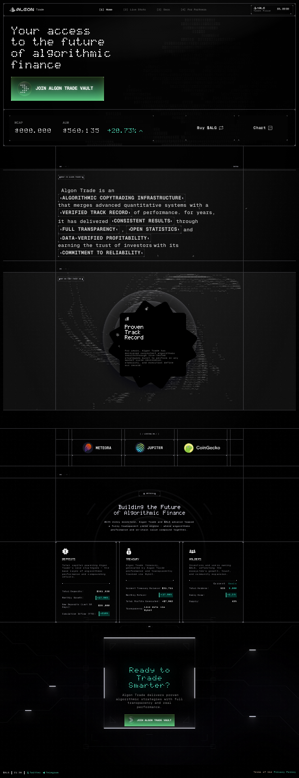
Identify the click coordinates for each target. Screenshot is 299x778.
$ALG (6, 772)
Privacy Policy (285, 772)
